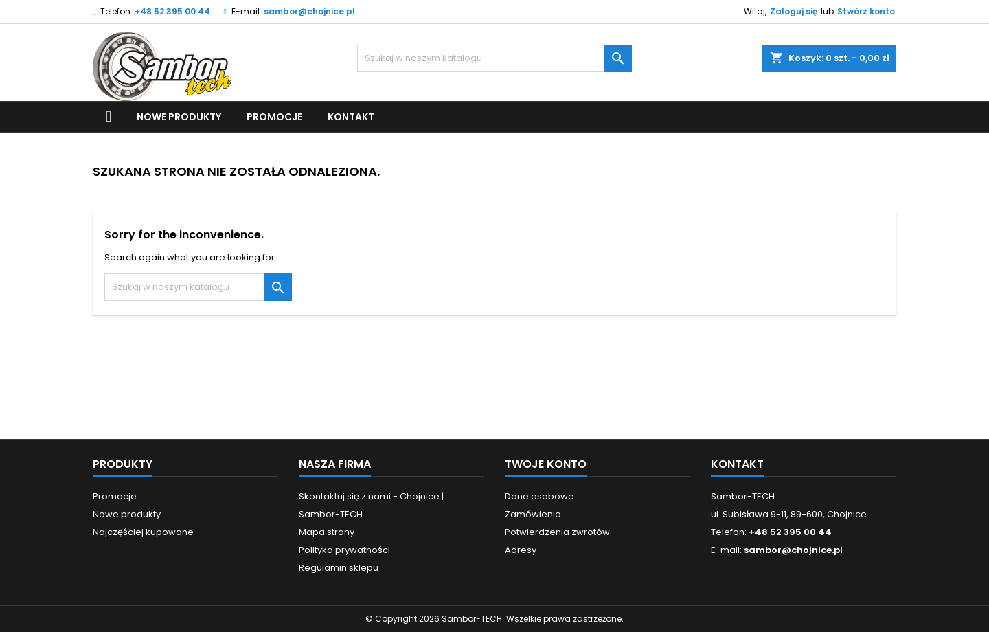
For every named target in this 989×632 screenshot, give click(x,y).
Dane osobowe (539, 496)
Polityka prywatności (344, 549)
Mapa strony (326, 532)
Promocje (274, 117)
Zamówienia (533, 514)
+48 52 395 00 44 (172, 11)
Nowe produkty (179, 117)
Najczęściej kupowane (143, 532)
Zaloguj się (793, 11)
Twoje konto (546, 464)
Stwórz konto (866, 11)
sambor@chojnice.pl (309, 11)
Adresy (520, 549)
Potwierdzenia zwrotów (557, 532)
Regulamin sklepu (338, 567)
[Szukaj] (494, 58)
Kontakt (351, 117)
